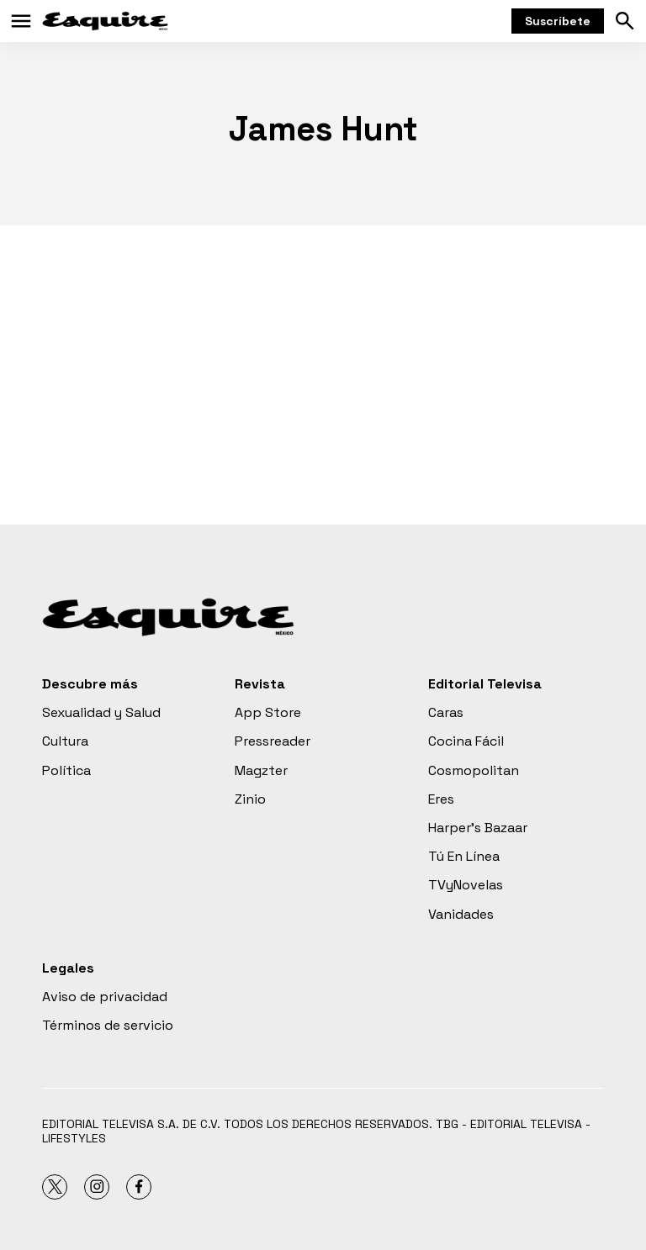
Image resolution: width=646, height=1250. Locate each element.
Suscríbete (557, 21)
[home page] (105, 21)
